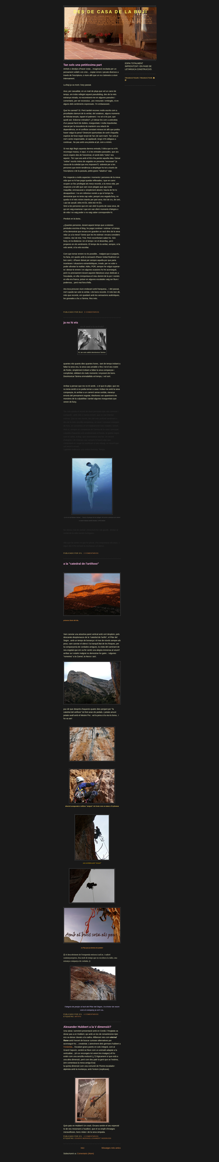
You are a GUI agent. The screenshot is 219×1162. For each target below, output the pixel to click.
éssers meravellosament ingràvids (93, 1138)
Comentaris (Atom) (85, 1153)
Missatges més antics (111, 1148)
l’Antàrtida (67, 1047)
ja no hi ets (70, 322)
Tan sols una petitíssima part (82, 64)
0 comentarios (91, 312)
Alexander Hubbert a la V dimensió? (87, 1026)
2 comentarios (91, 553)
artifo (78, 1016)
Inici (82, 1148)
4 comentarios (91, 1014)
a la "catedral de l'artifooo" (81, 563)
